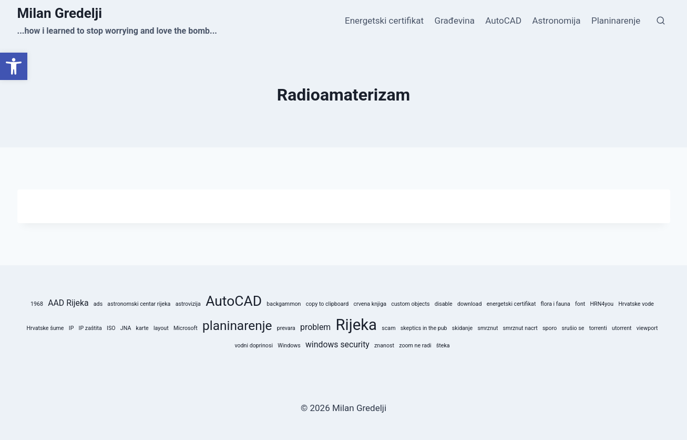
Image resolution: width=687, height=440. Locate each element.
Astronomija (556, 20)
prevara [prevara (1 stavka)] (286, 328)
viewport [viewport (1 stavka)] (647, 328)
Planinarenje (615, 20)
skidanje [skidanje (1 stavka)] (462, 328)
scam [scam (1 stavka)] (388, 328)
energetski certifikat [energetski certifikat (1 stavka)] (511, 304)
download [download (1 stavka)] (469, 304)
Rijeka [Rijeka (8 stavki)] (356, 325)
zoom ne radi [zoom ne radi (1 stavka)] (415, 345)
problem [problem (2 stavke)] (315, 327)
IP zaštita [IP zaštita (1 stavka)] (90, 328)
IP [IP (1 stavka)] (71, 328)
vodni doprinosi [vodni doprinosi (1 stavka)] (253, 345)
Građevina (455, 20)
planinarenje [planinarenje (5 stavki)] (237, 325)
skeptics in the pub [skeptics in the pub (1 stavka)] (424, 328)
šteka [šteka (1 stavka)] (443, 345)
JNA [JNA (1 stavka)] (125, 328)
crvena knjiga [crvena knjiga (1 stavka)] (369, 304)
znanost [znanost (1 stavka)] (384, 345)
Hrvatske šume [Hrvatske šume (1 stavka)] (45, 328)
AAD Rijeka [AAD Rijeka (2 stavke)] (68, 303)
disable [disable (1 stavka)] (444, 304)
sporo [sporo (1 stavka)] (549, 328)
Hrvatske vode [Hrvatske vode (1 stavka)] (636, 304)
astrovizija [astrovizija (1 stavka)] (188, 304)
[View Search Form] (660, 21)
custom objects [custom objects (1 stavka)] (410, 304)
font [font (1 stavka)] (580, 304)
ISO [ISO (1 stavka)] (111, 328)
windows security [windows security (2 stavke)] (337, 344)
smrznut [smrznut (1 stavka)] (487, 328)
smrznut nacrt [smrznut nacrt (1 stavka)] (520, 328)
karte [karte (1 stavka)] (142, 328)
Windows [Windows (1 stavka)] (289, 345)
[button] (13, 66)
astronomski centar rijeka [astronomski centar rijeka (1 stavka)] (138, 304)
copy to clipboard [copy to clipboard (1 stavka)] (327, 304)
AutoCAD (503, 20)
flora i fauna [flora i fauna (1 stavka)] (555, 304)
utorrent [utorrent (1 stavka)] (621, 328)
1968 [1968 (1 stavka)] (36, 304)
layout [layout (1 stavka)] (161, 328)
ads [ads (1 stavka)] (98, 304)
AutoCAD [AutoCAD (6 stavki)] (234, 301)
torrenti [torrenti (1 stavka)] (598, 328)
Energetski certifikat (384, 20)
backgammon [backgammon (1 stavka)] (283, 304)
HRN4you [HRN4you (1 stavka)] (601, 304)
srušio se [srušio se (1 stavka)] (572, 328)
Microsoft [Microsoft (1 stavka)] (185, 328)
